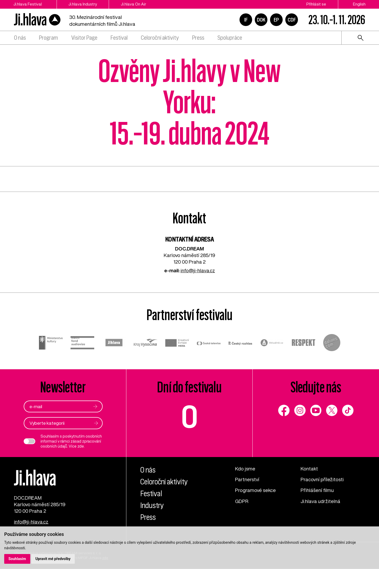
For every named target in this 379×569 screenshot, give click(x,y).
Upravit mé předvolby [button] (53, 559)
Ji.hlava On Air (133, 4)
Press (198, 38)
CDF (292, 19)
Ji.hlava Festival (27, 4)
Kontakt (309, 469)
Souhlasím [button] (17, 559)
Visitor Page (84, 38)
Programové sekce (255, 490)
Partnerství (247, 479)
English (359, 4)
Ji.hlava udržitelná (320, 501)
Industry (152, 505)
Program (48, 38)
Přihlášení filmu (317, 490)
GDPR (241, 501)
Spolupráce (229, 38)
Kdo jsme (245, 469)
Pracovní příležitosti (322, 479)
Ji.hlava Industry (83, 4)
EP (276, 19)
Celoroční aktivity (160, 38)
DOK (261, 19)
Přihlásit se (316, 4)
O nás (20, 38)
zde (80, 446)
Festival (119, 38)
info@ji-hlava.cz (198, 270)
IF (246, 19)
